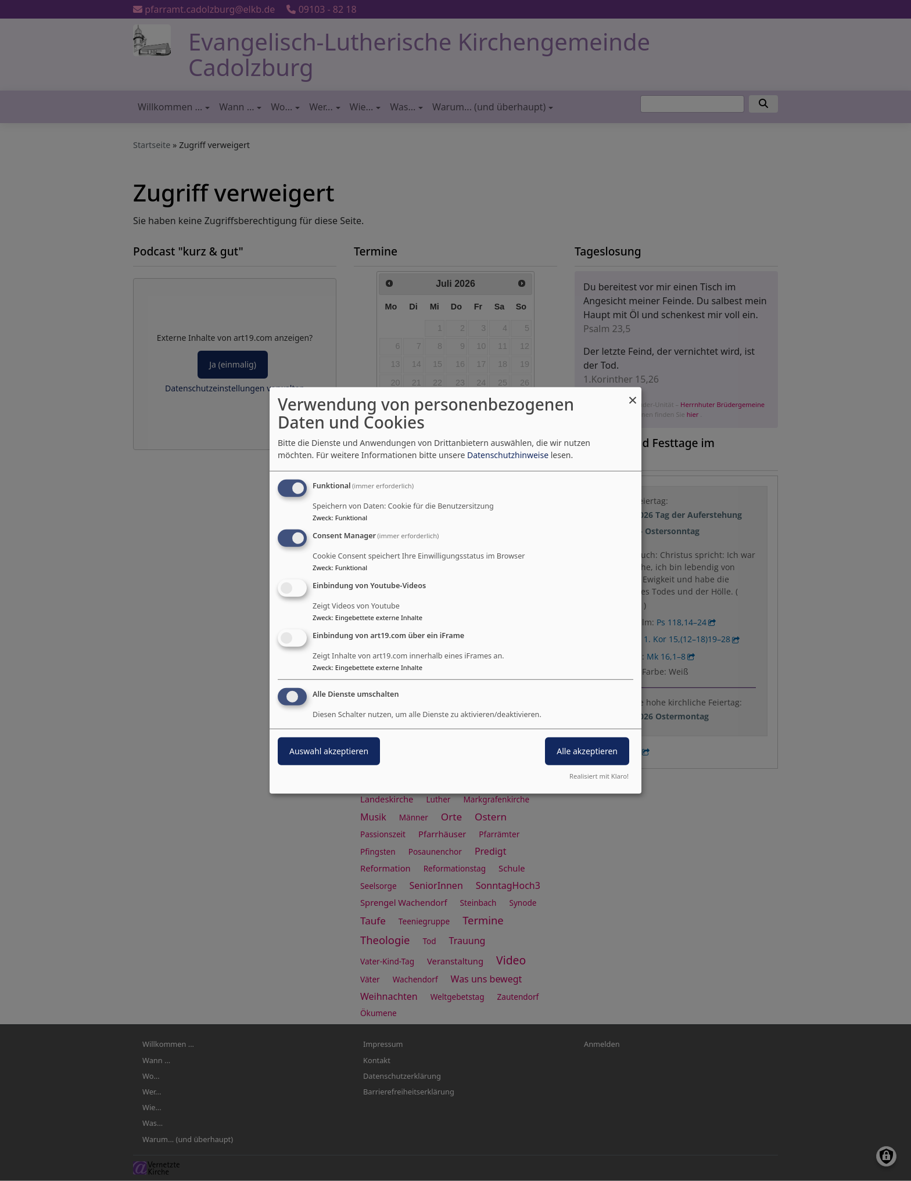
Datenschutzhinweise (507, 454)
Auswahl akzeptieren (328, 750)
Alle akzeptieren (587, 750)
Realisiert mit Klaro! (599, 776)
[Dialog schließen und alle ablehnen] (632, 394)
